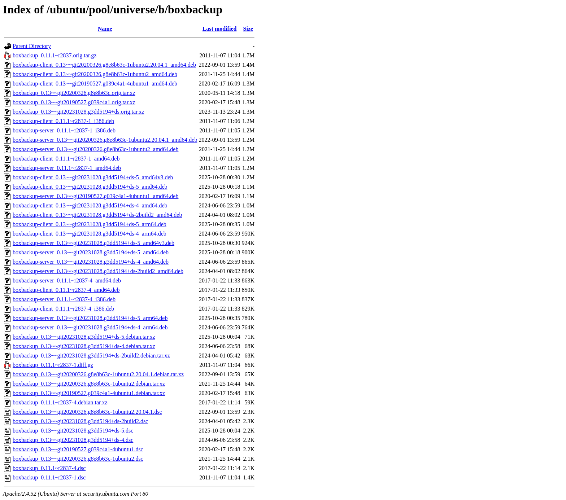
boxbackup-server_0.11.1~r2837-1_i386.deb (64, 130)
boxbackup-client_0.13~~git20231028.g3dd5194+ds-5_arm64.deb (89, 224)
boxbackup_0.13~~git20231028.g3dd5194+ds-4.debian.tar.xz (84, 346)
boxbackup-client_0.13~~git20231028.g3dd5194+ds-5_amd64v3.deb (93, 177)
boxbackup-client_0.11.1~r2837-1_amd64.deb (66, 158)
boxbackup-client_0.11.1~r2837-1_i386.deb (63, 121)
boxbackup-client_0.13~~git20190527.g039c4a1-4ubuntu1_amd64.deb (95, 83)
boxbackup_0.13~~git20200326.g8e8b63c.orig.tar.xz (74, 93)
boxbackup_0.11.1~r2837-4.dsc (49, 468)
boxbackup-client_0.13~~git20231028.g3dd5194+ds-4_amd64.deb (90, 205)
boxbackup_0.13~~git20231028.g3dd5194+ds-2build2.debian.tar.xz (91, 355)
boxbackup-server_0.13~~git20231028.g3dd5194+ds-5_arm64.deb (90, 318)
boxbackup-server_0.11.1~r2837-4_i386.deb (64, 299)
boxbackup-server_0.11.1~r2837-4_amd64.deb (67, 280)
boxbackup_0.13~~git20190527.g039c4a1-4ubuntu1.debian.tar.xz (89, 393)
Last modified (220, 29)
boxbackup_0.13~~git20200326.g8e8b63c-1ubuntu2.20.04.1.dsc (87, 412)
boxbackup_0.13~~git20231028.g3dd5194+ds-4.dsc (73, 440)
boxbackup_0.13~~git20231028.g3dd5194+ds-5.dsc (73, 430)
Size (248, 29)
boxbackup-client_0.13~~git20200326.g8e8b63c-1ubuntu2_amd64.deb (95, 74)
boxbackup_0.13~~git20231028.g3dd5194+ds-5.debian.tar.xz (84, 337)
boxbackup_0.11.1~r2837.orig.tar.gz (54, 55)
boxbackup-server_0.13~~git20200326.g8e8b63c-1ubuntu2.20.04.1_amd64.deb (105, 140)
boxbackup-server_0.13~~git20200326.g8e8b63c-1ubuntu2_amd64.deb (95, 149)
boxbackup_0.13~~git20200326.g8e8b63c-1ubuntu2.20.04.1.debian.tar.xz (98, 374)
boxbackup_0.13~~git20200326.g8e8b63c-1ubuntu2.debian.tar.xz (89, 384)
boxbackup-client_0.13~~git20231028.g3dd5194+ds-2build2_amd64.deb (97, 215)
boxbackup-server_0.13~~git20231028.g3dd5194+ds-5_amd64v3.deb (93, 243)
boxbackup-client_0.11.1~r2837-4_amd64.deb (66, 290)
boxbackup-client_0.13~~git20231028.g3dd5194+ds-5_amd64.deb (90, 187)
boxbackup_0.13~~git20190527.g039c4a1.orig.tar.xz (74, 102)
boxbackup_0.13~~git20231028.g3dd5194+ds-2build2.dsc (80, 421)
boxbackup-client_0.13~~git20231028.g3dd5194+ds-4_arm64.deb (89, 234)
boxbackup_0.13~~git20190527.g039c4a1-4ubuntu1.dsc (78, 449)
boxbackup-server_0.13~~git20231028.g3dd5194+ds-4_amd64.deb (91, 262)
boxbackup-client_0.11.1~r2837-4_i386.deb (63, 309)
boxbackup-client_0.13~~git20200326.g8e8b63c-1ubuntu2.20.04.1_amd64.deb (104, 65)
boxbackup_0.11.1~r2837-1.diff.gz (53, 365)
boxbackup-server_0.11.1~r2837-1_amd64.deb (67, 168)
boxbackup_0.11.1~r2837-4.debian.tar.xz (60, 402)
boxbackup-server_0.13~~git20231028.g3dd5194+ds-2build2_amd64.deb (98, 271)
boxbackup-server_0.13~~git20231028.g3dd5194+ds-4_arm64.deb (90, 327)
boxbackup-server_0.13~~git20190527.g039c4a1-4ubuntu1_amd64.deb (95, 196)
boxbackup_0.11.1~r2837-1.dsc (49, 477)
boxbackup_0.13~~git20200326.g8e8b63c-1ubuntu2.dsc (78, 459)
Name (105, 29)
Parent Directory (32, 46)
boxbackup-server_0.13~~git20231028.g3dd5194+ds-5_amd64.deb (91, 252)
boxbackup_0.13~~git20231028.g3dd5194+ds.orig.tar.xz (78, 112)
